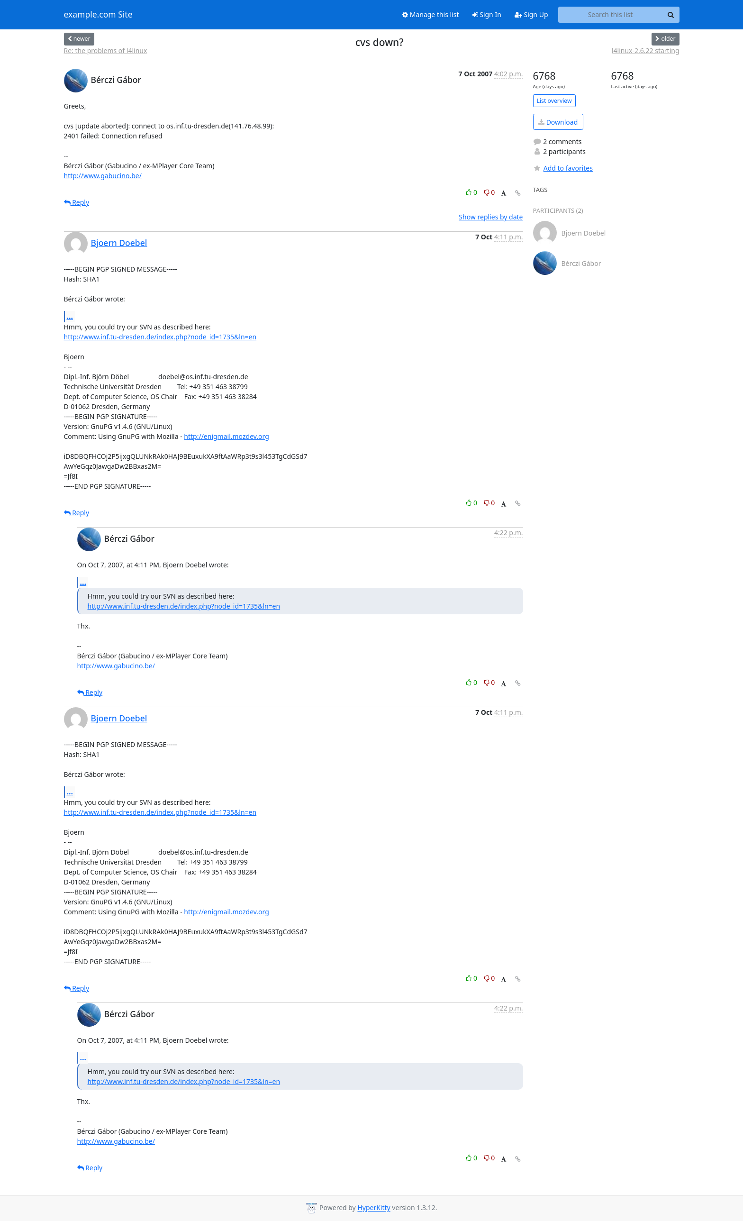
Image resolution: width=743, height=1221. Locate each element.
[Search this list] (610, 15)
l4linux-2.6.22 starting (646, 50)
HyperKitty (373, 1207)
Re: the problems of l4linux (105, 50)
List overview (554, 101)
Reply (77, 202)
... (70, 316)
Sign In (486, 14)
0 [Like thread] (472, 192)
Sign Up (531, 14)
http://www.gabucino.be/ (103, 175)
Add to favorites (563, 168)
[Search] (671, 15)
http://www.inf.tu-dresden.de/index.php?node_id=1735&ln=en (160, 336)
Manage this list (430, 14)
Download (558, 122)
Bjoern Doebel (119, 242)
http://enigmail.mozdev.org (226, 436)
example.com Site (98, 14)
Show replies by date (491, 216)
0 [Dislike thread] (489, 192)
